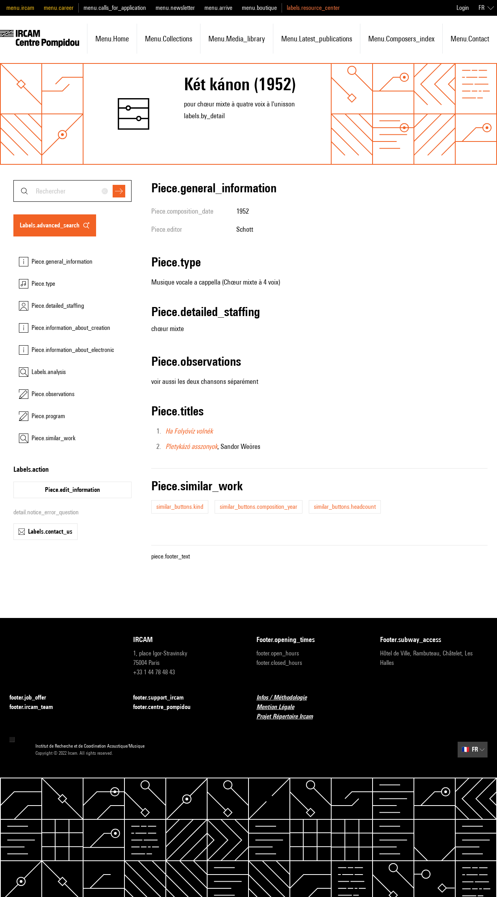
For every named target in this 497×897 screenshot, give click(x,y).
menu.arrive (218, 7)
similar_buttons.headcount (345, 506)
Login (462, 7)
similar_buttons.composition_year (258, 506)
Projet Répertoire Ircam (289, 717)
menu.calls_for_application (114, 7)
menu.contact (470, 38)
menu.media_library (236, 38)
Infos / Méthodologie (286, 698)
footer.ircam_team (35, 707)
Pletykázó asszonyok (191, 446)
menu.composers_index (401, 38)
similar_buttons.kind (179, 506)
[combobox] (72, 191)
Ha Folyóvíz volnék (189, 431)
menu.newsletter (175, 7)
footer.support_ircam (163, 698)
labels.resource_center (313, 7)
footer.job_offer (32, 698)
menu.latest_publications (316, 38)
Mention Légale (280, 707)
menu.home (112, 38)
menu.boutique (259, 7)
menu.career (59, 7)
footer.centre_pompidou (166, 707)
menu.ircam (20, 7)
